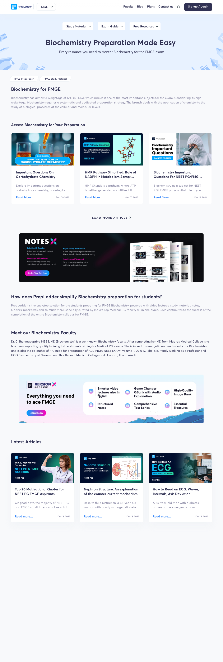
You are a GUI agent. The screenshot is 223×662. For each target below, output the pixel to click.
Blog (140, 6)
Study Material (76, 26)
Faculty (128, 6)
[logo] (21, 7)
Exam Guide (110, 26)
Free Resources (143, 26)
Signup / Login (198, 6)
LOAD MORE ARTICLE (111, 218)
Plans (151, 6)
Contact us (165, 6)
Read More (23, 197)
